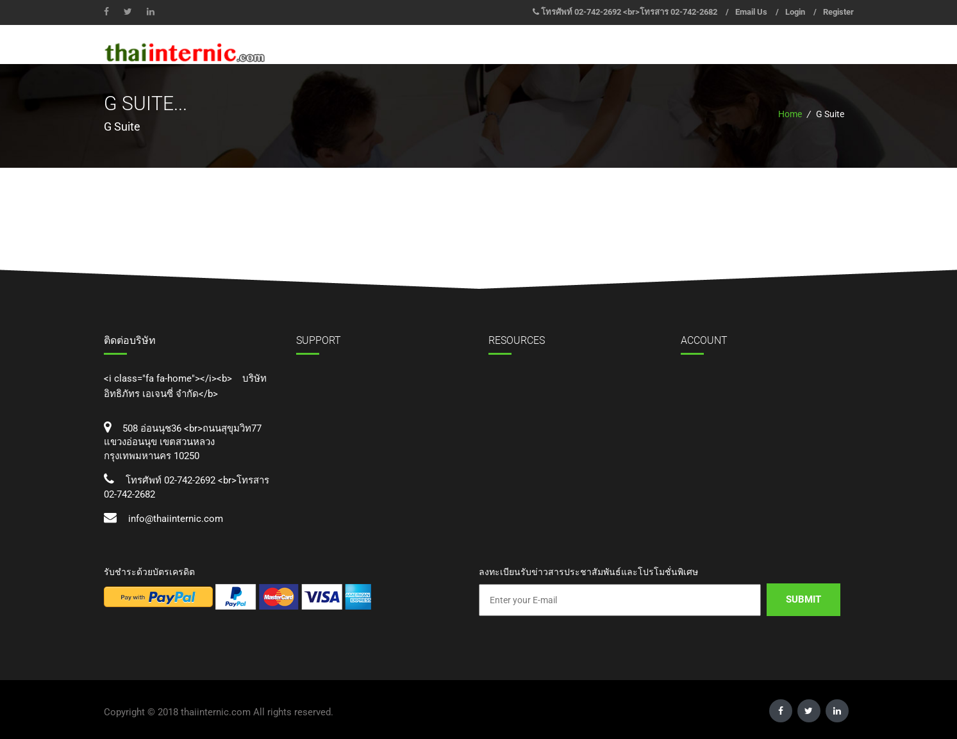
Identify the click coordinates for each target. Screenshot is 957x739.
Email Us (751, 12)
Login (795, 12)
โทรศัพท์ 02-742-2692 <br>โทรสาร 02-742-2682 (629, 12)
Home (790, 114)
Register (838, 12)
